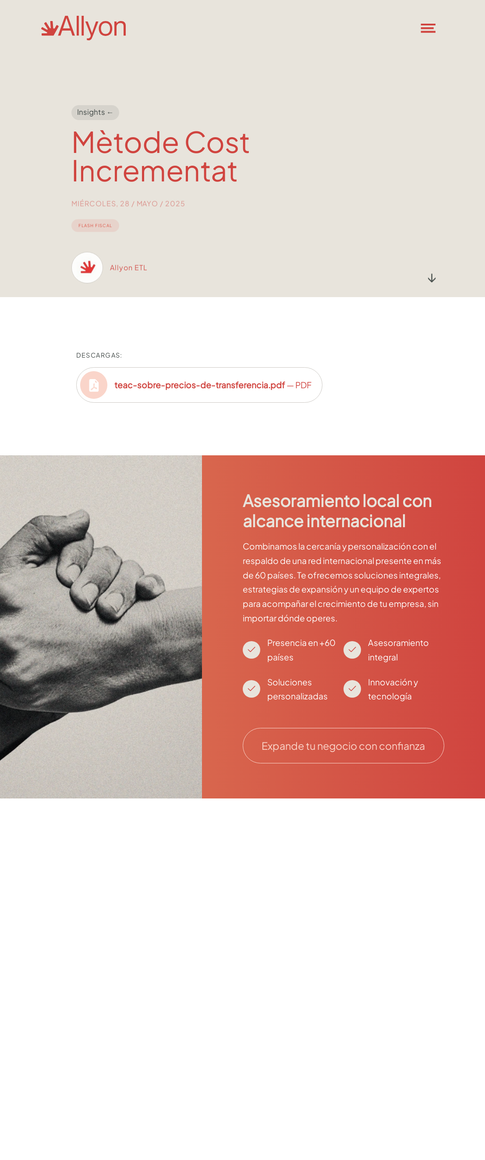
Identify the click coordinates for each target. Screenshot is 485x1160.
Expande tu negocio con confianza (343, 745)
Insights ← (95, 112)
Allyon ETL (128, 275)
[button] (433, 28)
